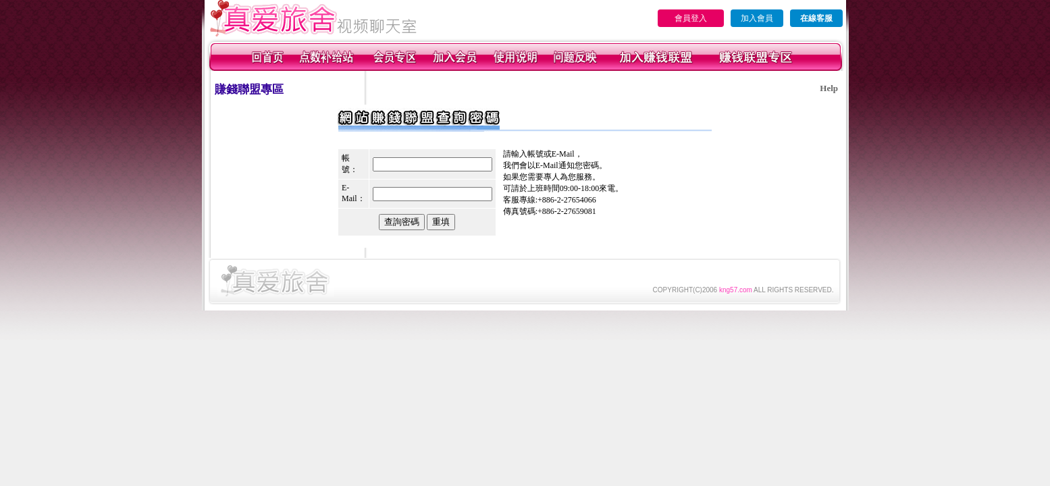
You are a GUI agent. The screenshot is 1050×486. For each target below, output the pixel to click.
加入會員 (757, 18)
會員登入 (691, 18)
